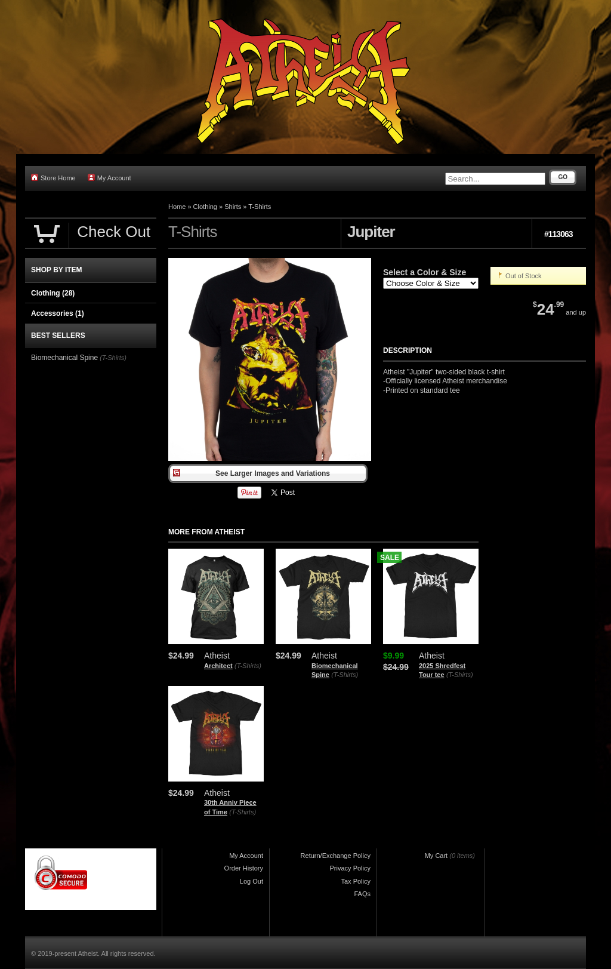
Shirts (232, 206)
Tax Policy (356, 881)
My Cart (436, 855)
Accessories (57, 313)
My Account (109, 178)
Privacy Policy (350, 868)
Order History (243, 868)
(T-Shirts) (247, 665)
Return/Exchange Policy (336, 855)
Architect (218, 665)
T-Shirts (259, 206)
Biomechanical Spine (64, 357)
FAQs (362, 893)
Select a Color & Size (424, 272)
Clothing (205, 206)
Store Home (53, 178)
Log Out (251, 881)
